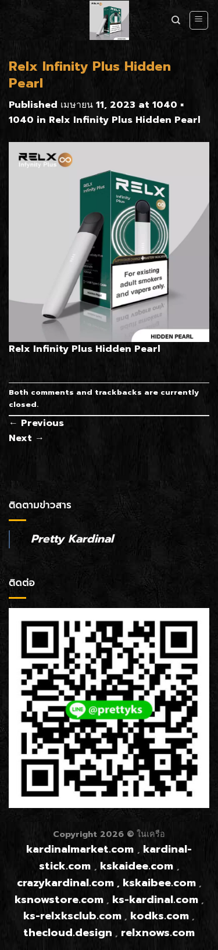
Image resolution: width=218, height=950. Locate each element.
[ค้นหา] (175, 20)
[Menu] (199, 20)
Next (26, 438)
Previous (36, 423)
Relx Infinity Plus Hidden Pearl (125, 120)
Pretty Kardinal (72, 538)
